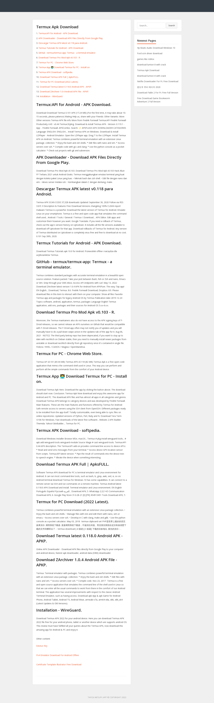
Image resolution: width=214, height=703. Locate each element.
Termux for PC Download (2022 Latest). (59, 81)
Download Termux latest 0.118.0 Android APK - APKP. (66, 86)
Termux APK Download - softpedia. (56, 72)
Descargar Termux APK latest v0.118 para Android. (63, 43)
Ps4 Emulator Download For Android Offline (57, 655)
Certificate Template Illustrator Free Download (58, 664)
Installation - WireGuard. (51, 96)
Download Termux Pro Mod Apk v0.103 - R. (59, 57)
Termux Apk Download (148, 70)
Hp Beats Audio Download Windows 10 (156, 47)
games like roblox (145, 59)
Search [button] (171, 25)
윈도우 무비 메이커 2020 (148, 87)
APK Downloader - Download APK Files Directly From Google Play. (71, 38)
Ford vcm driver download (149, 53)
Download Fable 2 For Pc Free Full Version (157, 92)
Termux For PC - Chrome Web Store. (56, 62)
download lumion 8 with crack (151, 64)
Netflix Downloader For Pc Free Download (157, 81)
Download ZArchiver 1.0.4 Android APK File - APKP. (64, 91)
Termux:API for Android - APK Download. (58, 33)
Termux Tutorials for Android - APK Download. (61, 48)
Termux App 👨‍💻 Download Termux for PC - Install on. (64, 67)
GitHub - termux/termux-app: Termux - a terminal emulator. (67, 52)
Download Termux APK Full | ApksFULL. (59, 77)
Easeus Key (41, 645)
